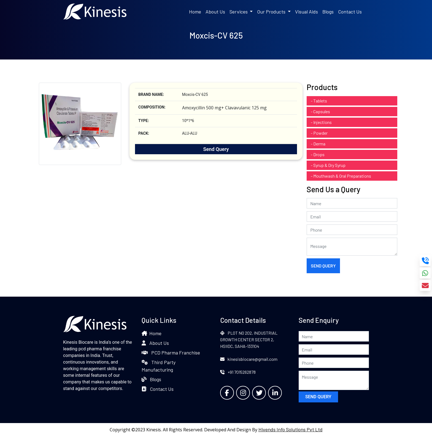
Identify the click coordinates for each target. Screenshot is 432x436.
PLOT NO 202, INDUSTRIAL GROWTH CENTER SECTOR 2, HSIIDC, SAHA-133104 (248, 339)
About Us (215, 12)
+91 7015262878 (238, 372)
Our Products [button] (272, 12)
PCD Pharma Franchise (171, 353)
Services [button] (239, 12)
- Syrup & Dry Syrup (328, 165)
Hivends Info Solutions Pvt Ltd (290, 429)
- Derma (318, 143)
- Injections (321, 122)
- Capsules (320, 111)
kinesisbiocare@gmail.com (248, 359)
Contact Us (350, 12)
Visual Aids (306, 12)
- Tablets (319, 100)
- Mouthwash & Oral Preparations (341, 175)
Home (195, 12)
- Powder (319, 133)
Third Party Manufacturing (158, 366)
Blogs (328, 12)
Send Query (216, 149)
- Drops (318, 154)
